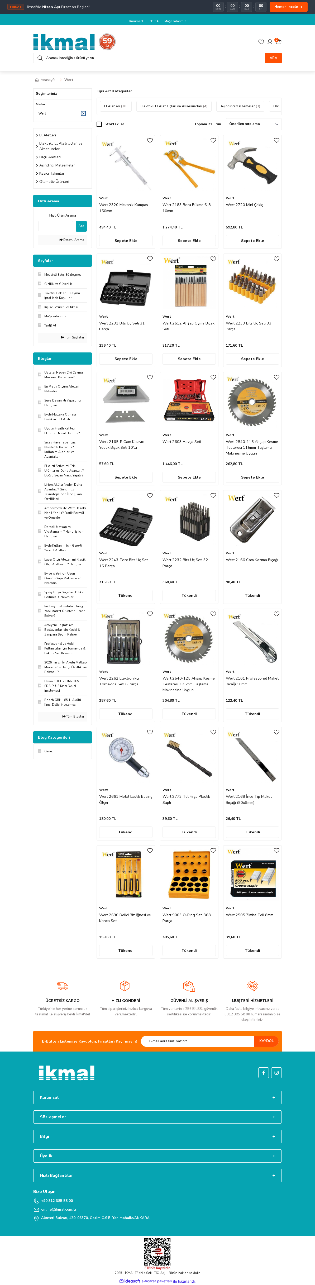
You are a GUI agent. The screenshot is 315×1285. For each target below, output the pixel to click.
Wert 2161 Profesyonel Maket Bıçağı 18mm (252, 681)
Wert (68, 80)
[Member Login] (270, 42)
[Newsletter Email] (210, 1041)
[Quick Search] (55, 226)
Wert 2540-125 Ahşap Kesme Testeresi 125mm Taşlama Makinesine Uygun (189, 684)
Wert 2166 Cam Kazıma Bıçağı (252, 559)
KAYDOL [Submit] (266, 1041)
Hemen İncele (288, 6)
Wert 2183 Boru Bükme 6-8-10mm (187, 207)
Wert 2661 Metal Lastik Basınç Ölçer (125, 799)
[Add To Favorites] (149, 140)
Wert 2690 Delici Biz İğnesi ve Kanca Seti (125, 917)
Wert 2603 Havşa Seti (182, 441)
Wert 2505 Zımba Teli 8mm (249, 915)
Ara (81, 226)
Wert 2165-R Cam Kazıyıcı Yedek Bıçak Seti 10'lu (122, 444)
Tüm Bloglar (73, 716)
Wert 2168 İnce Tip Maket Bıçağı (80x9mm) (249, 799)
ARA (273, 58)
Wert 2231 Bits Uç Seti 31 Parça (122, 326)
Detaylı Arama (72, 240)
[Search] (157, 58)
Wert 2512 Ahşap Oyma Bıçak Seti (188, 326)
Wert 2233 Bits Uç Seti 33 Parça (248, 326)
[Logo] (74, 41)
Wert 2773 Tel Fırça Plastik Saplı (186, 799)
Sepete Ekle (125, 240)
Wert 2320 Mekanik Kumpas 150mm (123, 207)
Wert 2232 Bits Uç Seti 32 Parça (185, 562)
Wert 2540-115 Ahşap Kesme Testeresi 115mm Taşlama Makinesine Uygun (252, 447)
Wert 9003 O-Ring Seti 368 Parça (187, 917)
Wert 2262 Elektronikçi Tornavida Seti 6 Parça (119, 681)
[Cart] (278, 42)
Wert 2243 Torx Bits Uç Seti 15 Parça (124, 562)
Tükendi (125, 595)
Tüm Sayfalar (72, 337)
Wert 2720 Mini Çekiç (244, 204)
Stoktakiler (114, 124)
